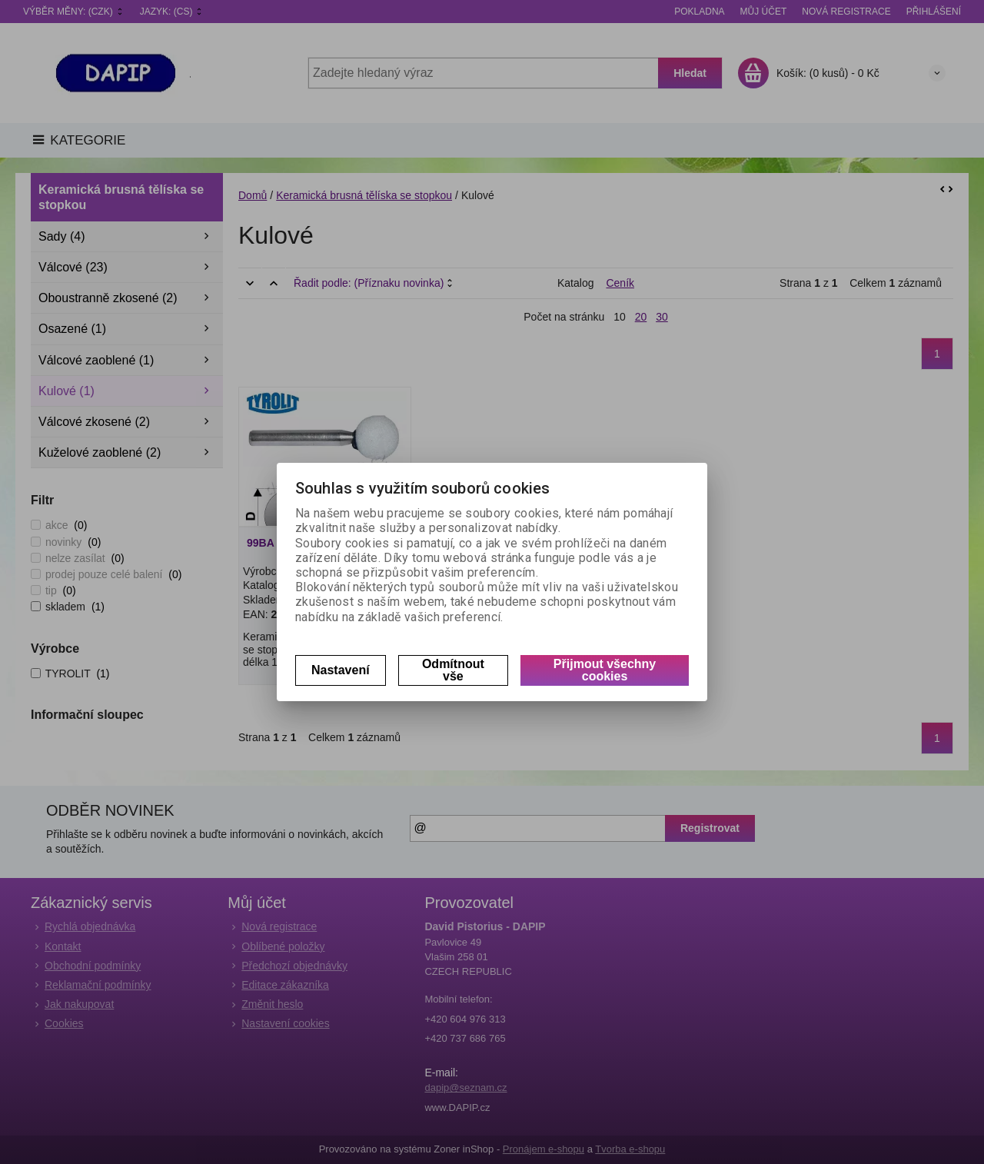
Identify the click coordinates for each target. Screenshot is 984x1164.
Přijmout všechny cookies (605, 670)
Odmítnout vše (453, 670)
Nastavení (340, 670)
